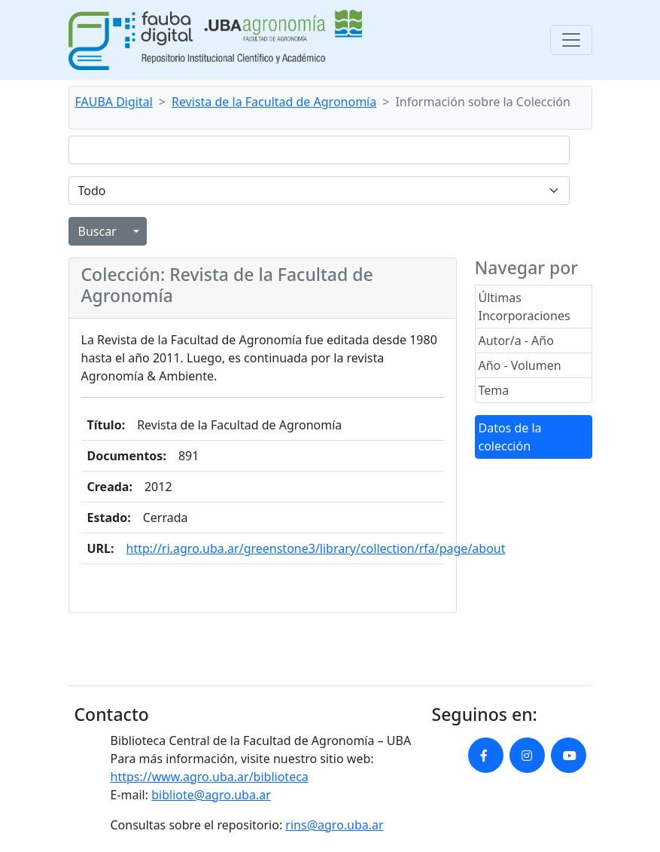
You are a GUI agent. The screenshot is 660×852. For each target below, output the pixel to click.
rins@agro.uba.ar (334, 825)
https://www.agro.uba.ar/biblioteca (210, 776)
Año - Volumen (520, 365)
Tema (494, 390)
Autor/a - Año (516, 340)
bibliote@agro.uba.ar (211, 794)
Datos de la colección (510, 437)
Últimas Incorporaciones (524, 306)
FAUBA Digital (114, 101)
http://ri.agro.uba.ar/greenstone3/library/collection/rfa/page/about (316, 548)
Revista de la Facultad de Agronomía (274, 101)
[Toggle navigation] (571, 40)
